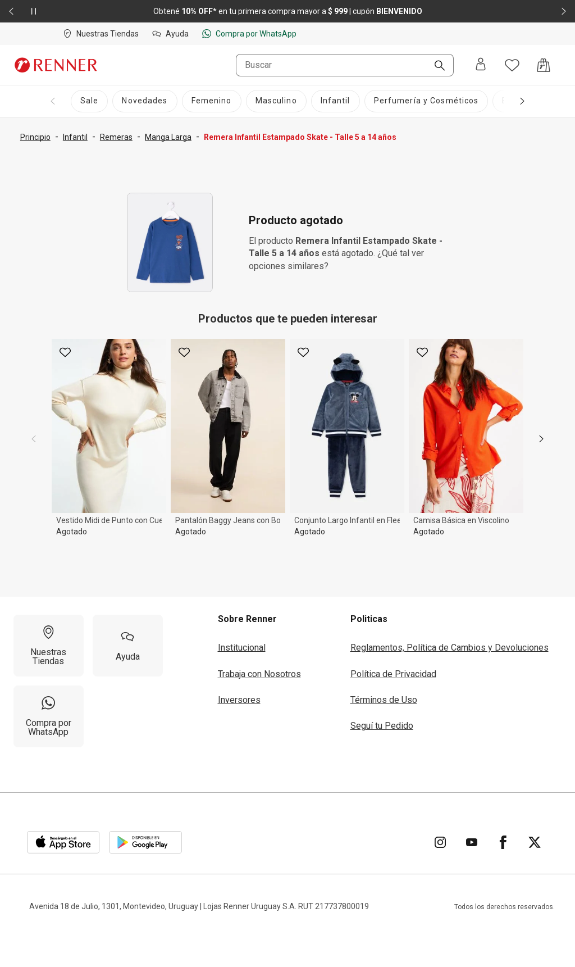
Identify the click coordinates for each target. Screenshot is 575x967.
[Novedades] (144, 101)
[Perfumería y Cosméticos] (426, 101)
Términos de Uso (383, 699)
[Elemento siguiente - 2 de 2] (564, 11)
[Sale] (89, 101)
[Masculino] (276, 101)
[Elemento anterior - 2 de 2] (11, 11)
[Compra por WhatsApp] (48, 716)
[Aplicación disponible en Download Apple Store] (63, 842)
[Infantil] (335, 101)
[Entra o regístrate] (480, 64)
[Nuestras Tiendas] (48, 646)
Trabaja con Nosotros (259, 674)
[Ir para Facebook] (503, 842)
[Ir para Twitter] (534, 842)
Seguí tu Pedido (381, 725)
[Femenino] (211, 101)
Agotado (71, 531)
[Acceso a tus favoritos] (512, 65)
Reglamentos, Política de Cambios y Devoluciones (449, 647)
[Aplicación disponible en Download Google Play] (145, 842)
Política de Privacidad (393, 674)
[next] (541, 438)
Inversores (239, 699)
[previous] (33, 438)
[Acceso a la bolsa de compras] (543, 65)
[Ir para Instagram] (440, 842)
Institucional (242, 647)
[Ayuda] (128, 646)
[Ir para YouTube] (471, 842)
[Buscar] (435, 66)
